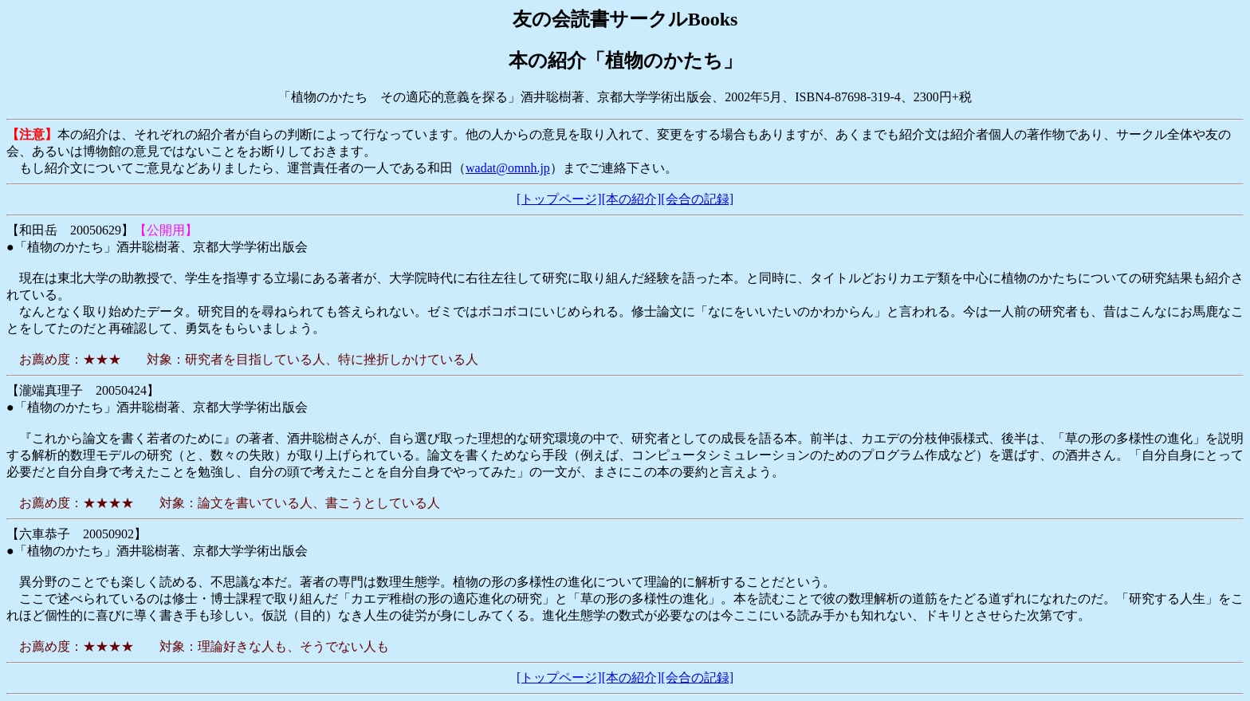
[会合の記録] (697, 199)
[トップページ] (559, 199)
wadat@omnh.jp (508, 168)
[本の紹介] (632, 199)
